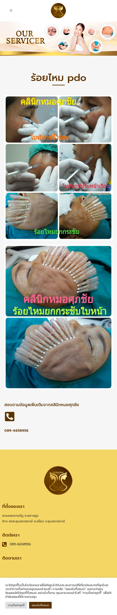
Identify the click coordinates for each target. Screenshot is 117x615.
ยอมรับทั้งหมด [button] (40, 605)
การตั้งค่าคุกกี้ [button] (16, 605)
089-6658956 (16, 430)
